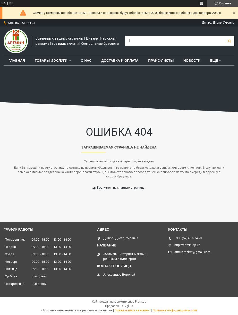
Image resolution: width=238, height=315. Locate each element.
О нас (86, 60)
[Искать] (229, 41)
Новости (191, 60)
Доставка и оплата (119, 60)
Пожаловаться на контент (133, 310)
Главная (16, 60)
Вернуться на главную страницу (120, 187)
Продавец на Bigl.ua (119, 306)
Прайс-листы (161, 60)
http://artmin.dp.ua (187, 245)
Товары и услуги (51, 60)
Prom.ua (140, 301)
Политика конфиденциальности (175, 310)
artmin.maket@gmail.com (192, 252)
